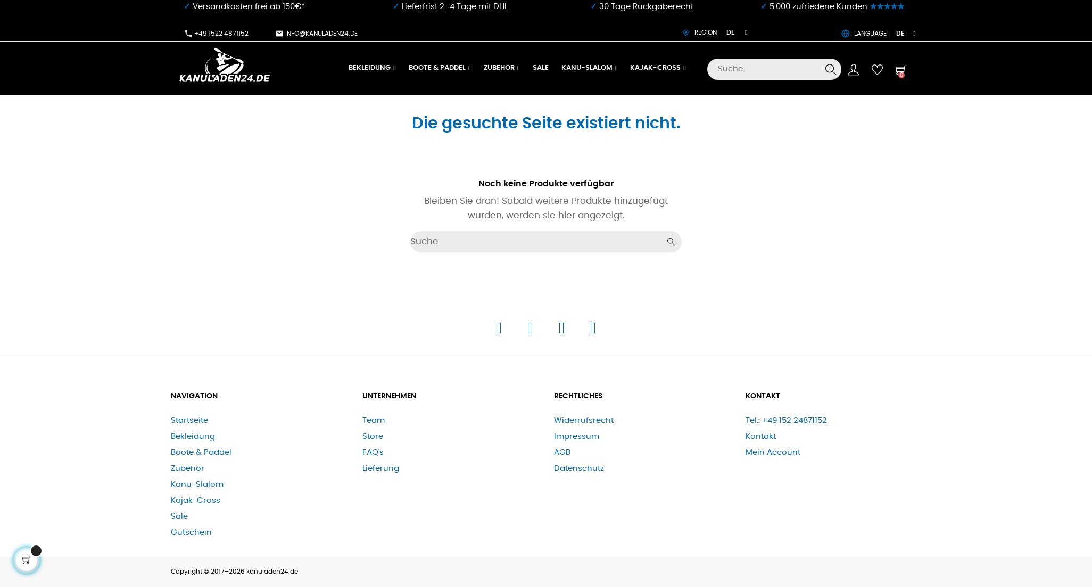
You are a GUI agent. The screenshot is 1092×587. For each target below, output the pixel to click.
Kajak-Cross (195, 500)
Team (373, 421)
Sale (179, 516)
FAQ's (373, 452)
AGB (562, 452)
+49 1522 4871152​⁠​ (216, 33)
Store (372, 437)
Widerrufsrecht (584, 421)
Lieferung (380, 468)
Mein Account (773, 452)
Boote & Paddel (201, 452)
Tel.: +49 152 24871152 (786, 421)
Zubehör (187, 468)
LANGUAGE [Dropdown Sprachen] (878, 34)
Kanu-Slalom (197, 484)
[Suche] (774, 69)
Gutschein (191, 532)
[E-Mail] (593, 331)
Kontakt (761, 437)
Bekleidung (193, 437)
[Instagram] (531, 331)
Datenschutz (579, 468)
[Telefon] (563, 331)
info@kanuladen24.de (316, 33)
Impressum (576, 437)
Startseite (189, 421)
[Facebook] (500, 331)
